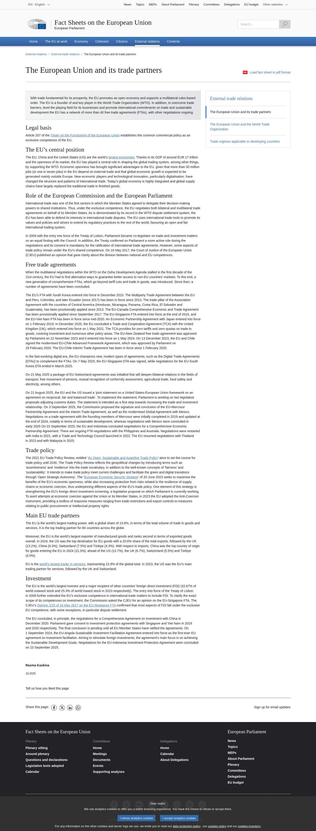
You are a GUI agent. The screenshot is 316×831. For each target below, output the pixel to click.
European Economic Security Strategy (111, 477)
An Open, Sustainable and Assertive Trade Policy (123, 458)
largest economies (121, 157)
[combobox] (258, 24)
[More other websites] (276, 4)
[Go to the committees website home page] (124, 748)
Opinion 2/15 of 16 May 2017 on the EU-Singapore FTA (76, 605)
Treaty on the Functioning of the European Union (85, 135)
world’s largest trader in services (62, 564)
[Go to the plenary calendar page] (57, 772)
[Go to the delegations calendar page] (191, 754)
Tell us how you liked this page (47, 688)
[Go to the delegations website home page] (191, 748)
